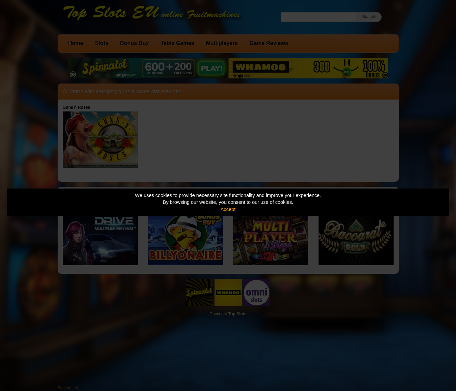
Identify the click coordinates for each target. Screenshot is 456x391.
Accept (228, 209)
